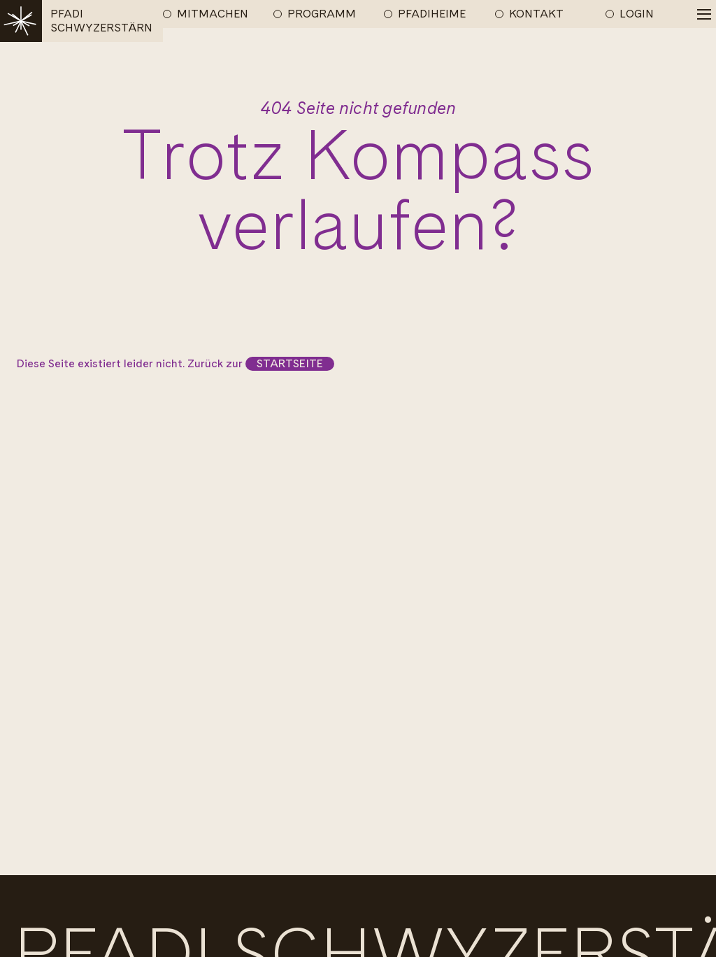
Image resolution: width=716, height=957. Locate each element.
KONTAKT (536, 13)
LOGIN (637, 13)
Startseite (290, 363)
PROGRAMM (321, 13)
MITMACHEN (212, 13)
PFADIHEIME (432, 13)
